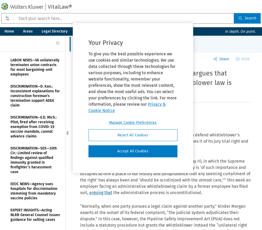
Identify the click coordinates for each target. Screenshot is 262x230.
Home (9, 31)
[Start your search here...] (117, 18)
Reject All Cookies (133, 135)
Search (247, 18)
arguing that (100, 192)
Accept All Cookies (133, 151)
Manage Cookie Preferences (133, 122)
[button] (67, 133)
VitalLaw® (60, 6)
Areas (28, 31)
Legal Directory (55, 31)
